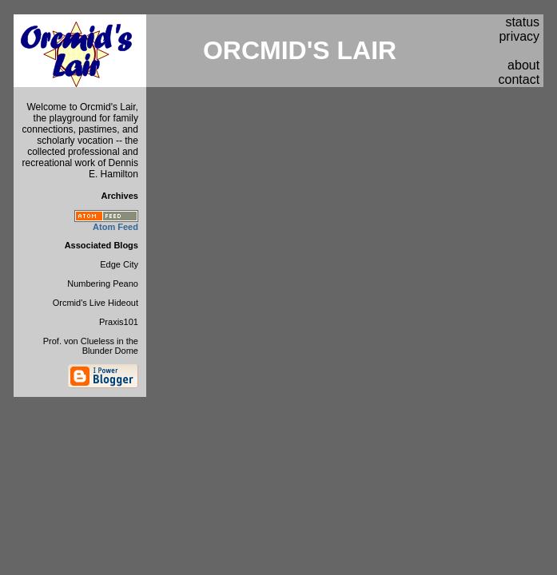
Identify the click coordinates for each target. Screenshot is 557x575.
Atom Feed (115, 227)
